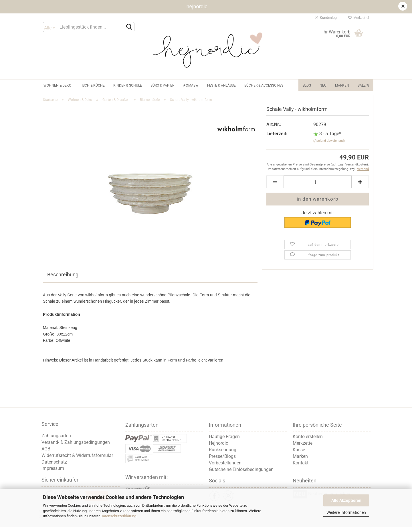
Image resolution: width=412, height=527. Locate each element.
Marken (342, 85)
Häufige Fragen (224, 436)
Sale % (363, 85)
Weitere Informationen (346, 512)
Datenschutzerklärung (118, 516)
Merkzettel (358, 18)
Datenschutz (54, 462)
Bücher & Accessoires (263, 85)
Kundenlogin (327, 18)
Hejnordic (218, 443)
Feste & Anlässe (221, 85)
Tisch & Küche (92, 85)
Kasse (299, 449)
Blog (307, 85)
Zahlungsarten (56, 435)
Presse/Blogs (222, 456)
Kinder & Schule (127, 85)
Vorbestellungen (225, 463)
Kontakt (300, 463)
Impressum (52, 468)
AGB (45, 449)
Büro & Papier (162, 85)
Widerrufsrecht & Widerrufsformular (77, 455)
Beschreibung (62, 275)
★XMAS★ (191, 85)
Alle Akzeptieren (346, 500)
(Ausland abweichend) (329, 141)
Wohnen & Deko (57, 85)
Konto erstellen (308, 436)
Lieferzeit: (277, 133)
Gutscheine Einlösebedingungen (241, 469)
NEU (323, 85)
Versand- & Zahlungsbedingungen (75, 442)
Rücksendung (222, 449)
